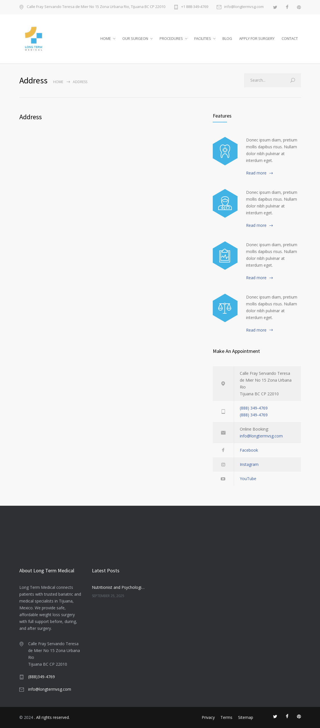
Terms (226, 717)
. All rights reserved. (52, 717)
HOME (105, 38)
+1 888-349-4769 (194, 7)
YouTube (248, 478)
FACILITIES (202, 38)
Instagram (249, 464)
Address (30, 116)
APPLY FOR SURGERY (256, 38)
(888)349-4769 (41, 676)
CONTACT (290, 38)
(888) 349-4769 (254, 408)
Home (58, 81)
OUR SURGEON (135, 38)
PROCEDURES (171, 38)
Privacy (208, 717)
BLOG (227, 38)
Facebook (249, 450)
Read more (256, 173)
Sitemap (245, 717)
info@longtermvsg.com (244, 7)
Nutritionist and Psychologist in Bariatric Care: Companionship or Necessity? (119, 587)
